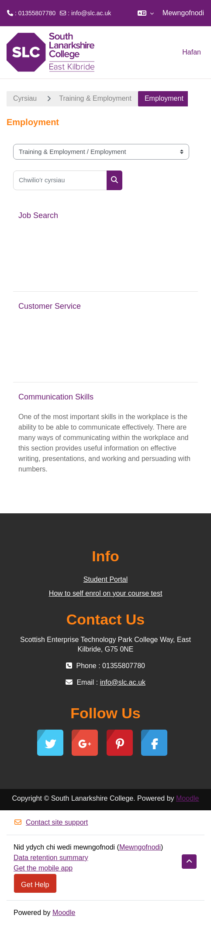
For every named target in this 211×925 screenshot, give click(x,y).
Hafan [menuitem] (191, 52)
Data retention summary (51, 857)
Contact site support (51, 822)
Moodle (187, 798)
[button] (145, 13)
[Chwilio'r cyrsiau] (60, 180)
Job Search (38, 215)
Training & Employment (95, 98)
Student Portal (105, 579)
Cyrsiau (25, 98)
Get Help (35, 884)
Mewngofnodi (183, 13)
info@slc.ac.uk (91, 13)
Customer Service (49, 306)
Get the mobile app (43, 868)
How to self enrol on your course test (106, 593)
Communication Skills (55, 397)
